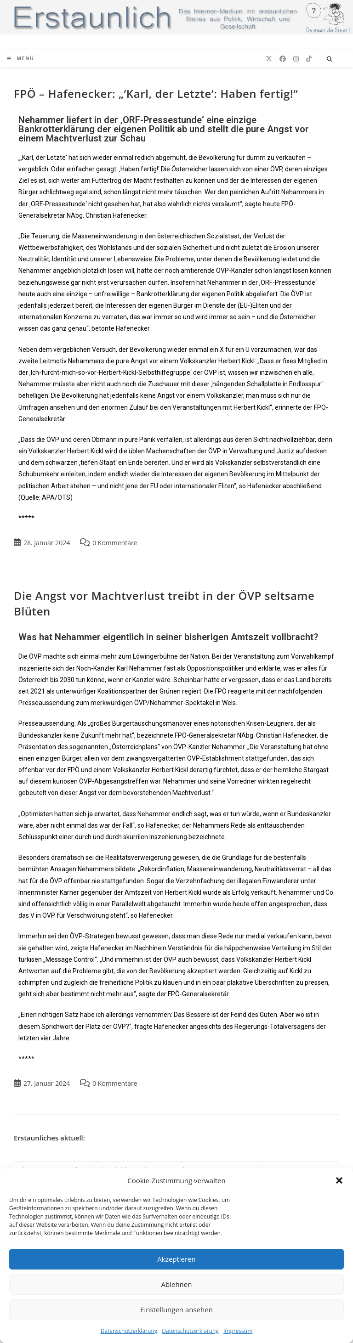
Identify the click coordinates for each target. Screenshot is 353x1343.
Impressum (237, 1331)
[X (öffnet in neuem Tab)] (269, 59)
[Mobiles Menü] (20, 58)
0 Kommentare (114, 542)
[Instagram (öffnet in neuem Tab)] (296, 59)
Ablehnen (176, 1284)
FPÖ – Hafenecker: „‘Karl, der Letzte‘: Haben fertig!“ (156, 93)
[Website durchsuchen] (329, 59)
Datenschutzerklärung (129, 1331)
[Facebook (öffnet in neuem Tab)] (283, 59)
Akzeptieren (176, 1259)
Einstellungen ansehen (176, 1309)
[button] (339, 1180)
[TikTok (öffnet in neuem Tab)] (308, 59)
